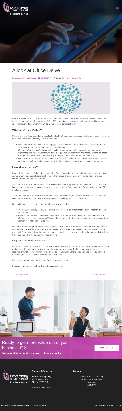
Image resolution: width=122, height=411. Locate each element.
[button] (117, 7)
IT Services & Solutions (91, 379)
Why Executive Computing (91, 376)
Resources (91, 382)
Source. (60, 266)
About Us (91, 385)
